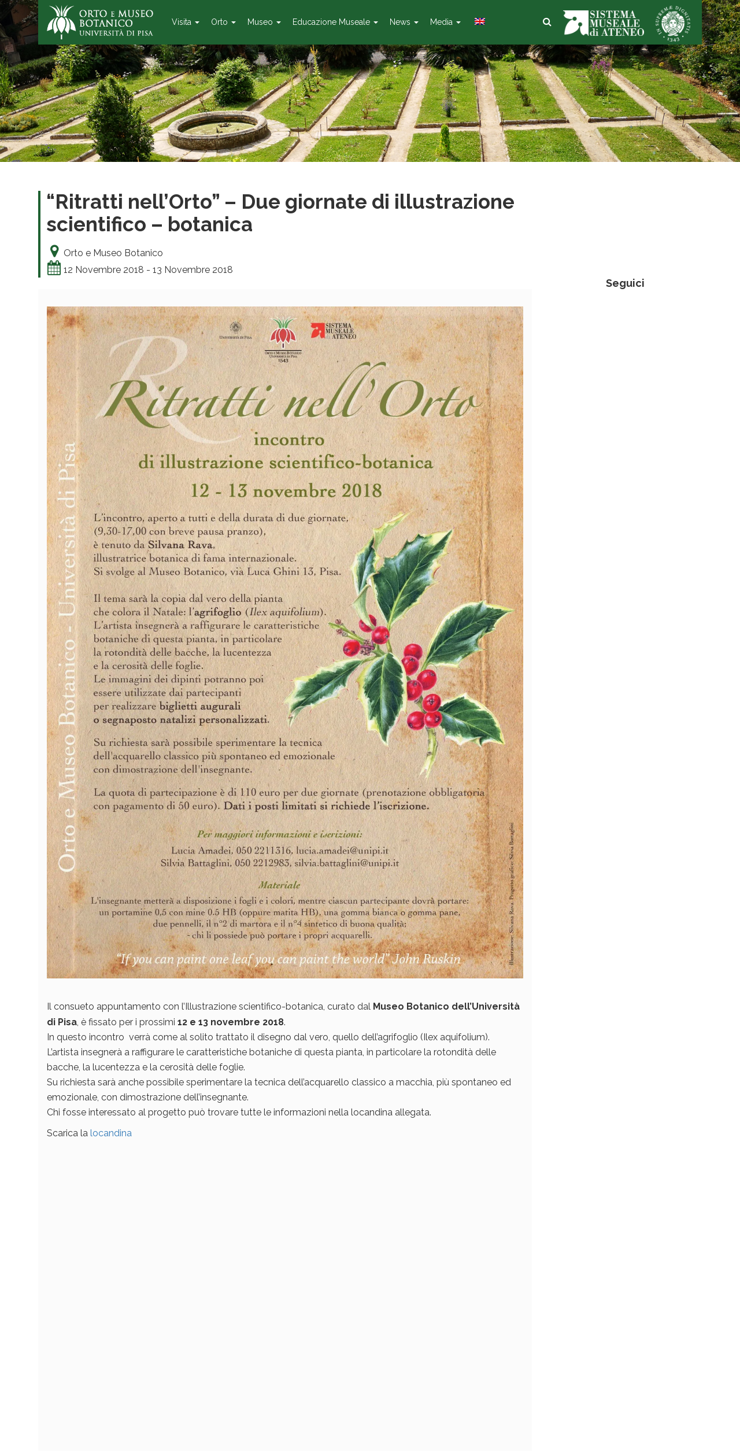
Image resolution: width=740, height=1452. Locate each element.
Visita (185, 22)
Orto (223, 22)
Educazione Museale (335, 22)
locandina (111, 1133)
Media (445, 22)
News (404, 22)
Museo (264, 22)
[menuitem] (479, 22)
